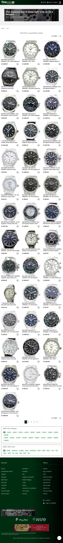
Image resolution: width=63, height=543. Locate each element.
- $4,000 (26, 432)
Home (45, 469)
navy (52, 450)
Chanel (24, 494)
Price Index (46, 485)
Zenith (24, 485)
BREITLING (4, 480)
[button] (17, 64)
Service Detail (47, 477)
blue (56, 450)
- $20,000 (6, 440)
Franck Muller (5, 491)
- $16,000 (36, 437)
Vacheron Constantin (29, 488)
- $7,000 (44, 432)
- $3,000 (20, 432)
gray (17, 453)
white (9, 453)
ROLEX (3, 469)
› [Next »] (39, 422)
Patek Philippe (26, 480)
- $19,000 (55, 437)
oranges (21, 450)
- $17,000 (43, 437)
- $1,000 (9, 432)
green (39, 450)
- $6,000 (38, 432)
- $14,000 (24, 437)
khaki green (33, 450)
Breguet (3, 477)
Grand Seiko (5, 494)
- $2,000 (14, 432)
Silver (24, 453)
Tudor (24, 483)
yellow (26, 450)
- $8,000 (50, 432)
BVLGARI (3, 483)
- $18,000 (49, 437)
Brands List (46, 483)
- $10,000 (6, 435)
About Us (46, 488)
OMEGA (3, 474)
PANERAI (24, 471)
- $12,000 (11, 437)
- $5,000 (32, 432)
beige (43, 450)
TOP (2, 28)
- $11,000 (6, 437)
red (13, 453)
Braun (48, 450)
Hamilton (25, 469)
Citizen (3, 488)
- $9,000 (56, 432)
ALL (4, 432)
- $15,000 (30, 437)
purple (8, 450)
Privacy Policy (47, 491)
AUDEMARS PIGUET (7, 471)
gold (20, 453)
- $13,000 (18, 437)
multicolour (15, 450)
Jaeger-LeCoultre (28, 477)
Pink (29, 453)
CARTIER (3, 485)
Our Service (47, 480)
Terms (45, 494)
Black (5, 453)
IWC (23, 474)
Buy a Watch (47, 471)
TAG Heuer (25, 491)
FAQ (44, 474)
